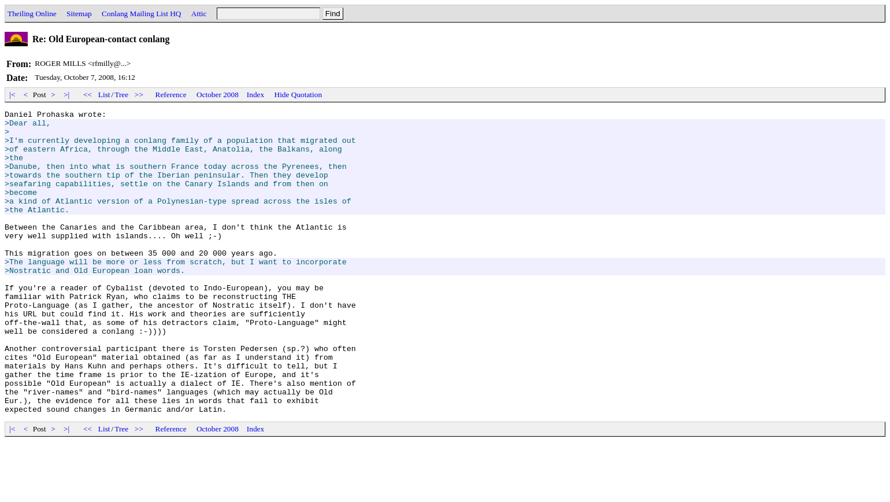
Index (255, 94)
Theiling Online (32, 13)
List (104, 94)
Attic (199, 13)
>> (139, 94)
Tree (121, 94)
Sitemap (79, 13)
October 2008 (217, 94)
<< (87, 94)
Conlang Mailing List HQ (141, 13)
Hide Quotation (298, 94)
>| (67, 94)
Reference (171, 94)
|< (12, 94)
